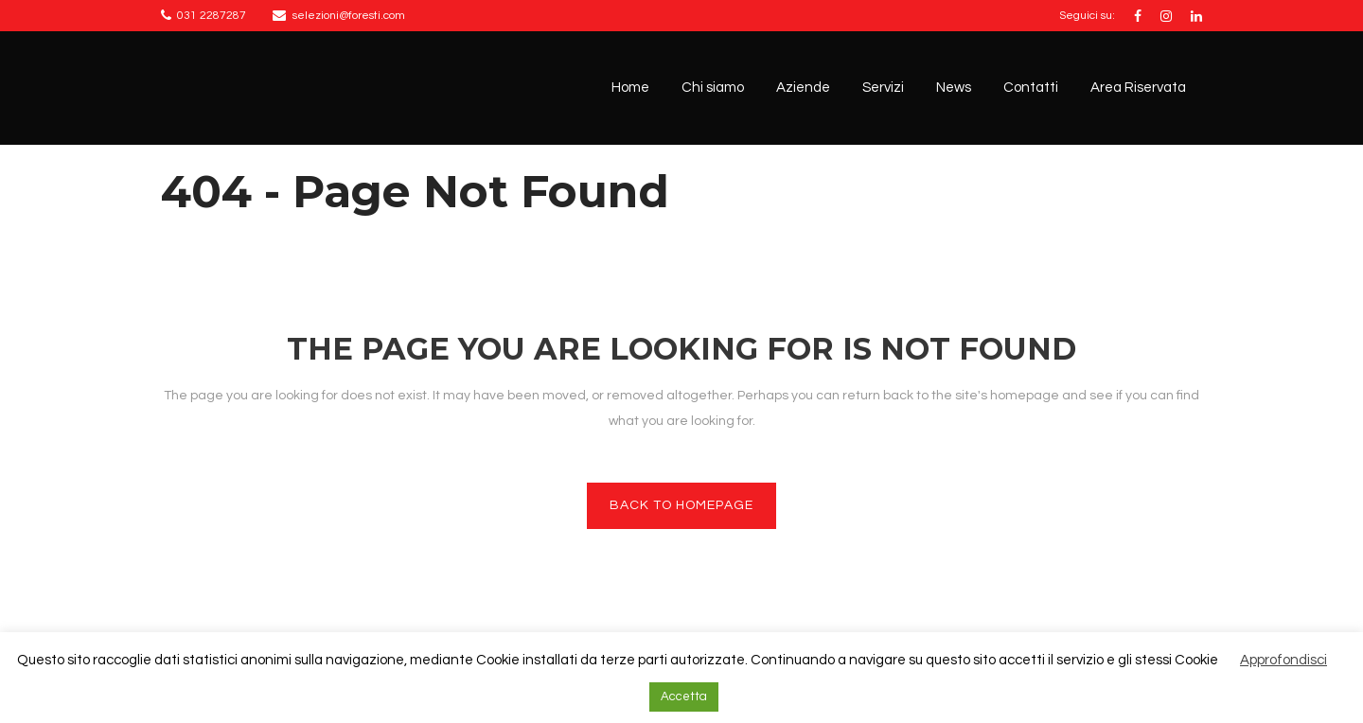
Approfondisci (1283, 660)
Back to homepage (681, 505)
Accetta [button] (684, 696)
